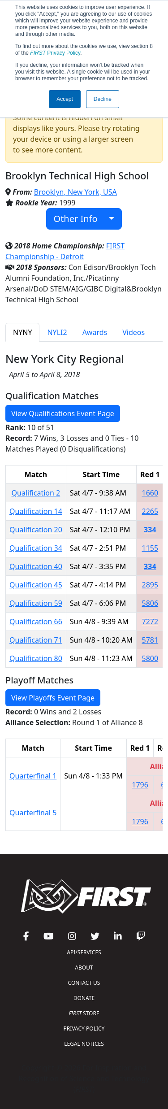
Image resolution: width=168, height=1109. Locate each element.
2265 (150, 511)
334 (150, 530)
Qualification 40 (35, 566)
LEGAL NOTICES (84, 1044)
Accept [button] (64, 99)
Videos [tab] (133, 332)
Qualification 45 (35, 585)
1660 (150, 493)
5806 (150, 603)
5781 (150, 640)
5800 (150, 658)
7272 (150, 621)
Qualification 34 (35, 548)
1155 (150, 548)
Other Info (80, 219)
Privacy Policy (55, 53)
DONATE (84, 998)
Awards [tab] (95, 332)
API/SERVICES (84, 952)
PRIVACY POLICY (84, 1028)
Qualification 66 (35, 621)
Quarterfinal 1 (32, 776)
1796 (140, 785)
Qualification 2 (36, 493)
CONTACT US (84, 983)
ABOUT (84, 967)
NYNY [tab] (22, 332)
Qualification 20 (35, 530)
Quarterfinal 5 (32, 813)
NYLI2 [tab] (57, 332)
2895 (150, 585)
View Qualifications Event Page (62, 413)
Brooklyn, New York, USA (75, 192)
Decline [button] (103, 99)
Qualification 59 (35, 603)
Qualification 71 (35, 640)
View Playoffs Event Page (53, 698)
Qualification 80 (35, 658)
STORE (84, 1013)
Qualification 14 (35, 511)
